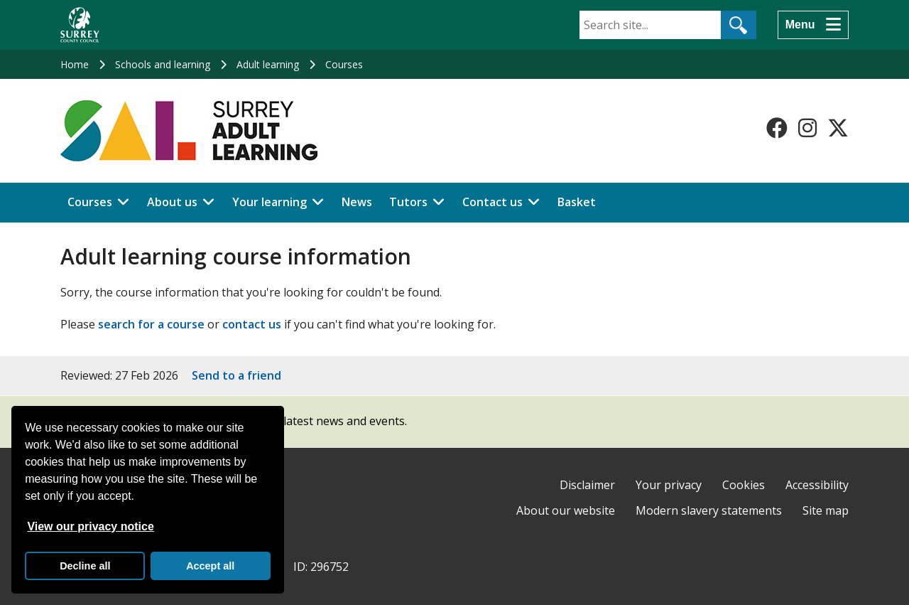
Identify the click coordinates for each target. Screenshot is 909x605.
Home (74, 64)
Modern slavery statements (709, 510)
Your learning (269, 202)
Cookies (743, 485)
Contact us (492, 202)
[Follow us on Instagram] (807, 128)
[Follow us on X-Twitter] (838, 128)
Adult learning (267, 64)
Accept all (210, 566)
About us (172, 202)
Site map (825, 510)
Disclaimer (587, 485)
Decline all (85, 566)
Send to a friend (236, 375)
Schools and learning (162, 64)
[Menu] (813, 25)
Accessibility (817, 485)
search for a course (151, 324)
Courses (344, 64)
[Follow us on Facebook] (777, 128)
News (357, 202)
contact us (251, 324)
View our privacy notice (90, 526)
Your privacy (669, 485)
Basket (576, 202)
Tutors (408, 202)
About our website (565, 510)
